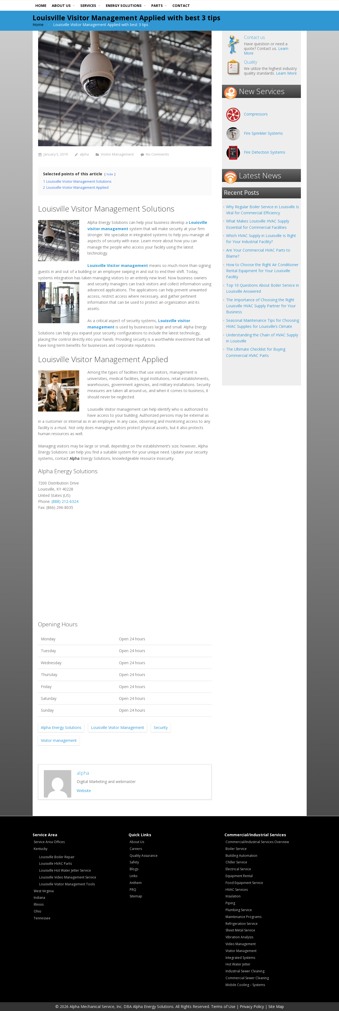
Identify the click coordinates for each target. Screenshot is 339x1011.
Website (84, 790)
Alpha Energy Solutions (61, 727)
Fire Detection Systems (264, 152)
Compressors (256, 114)
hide (110, 174)
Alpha (74, 458)
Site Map (276, 1006)
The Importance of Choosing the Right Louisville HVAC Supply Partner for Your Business (261, 306)
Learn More (286, 73)
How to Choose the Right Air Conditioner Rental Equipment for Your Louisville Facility (262, 271)
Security (161, 727)
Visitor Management (117, 154)
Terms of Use (223, 1006)
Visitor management (59, 740)
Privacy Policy (252, 1006)
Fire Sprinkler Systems (263, 133)
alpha (84, 154)
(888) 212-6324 (65, 501)
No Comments (157, 154)
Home (38, 24)
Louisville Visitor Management (117, 727)
